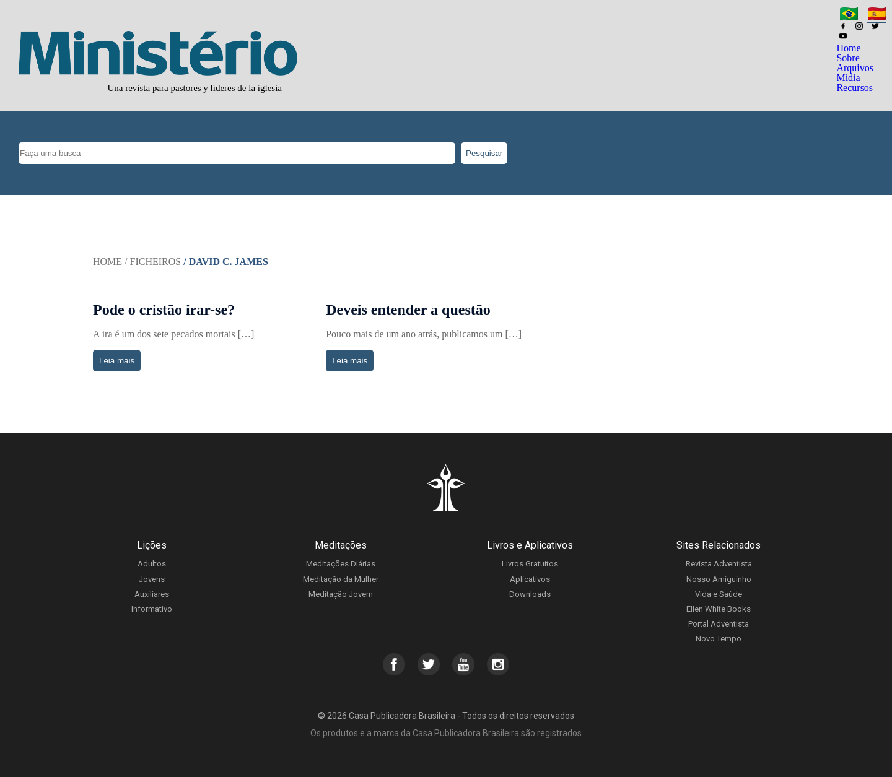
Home (848, 48)
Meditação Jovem (340, 594)
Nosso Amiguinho (718, 579)
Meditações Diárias (340, 563)
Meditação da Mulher (340, 579)
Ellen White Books (718, 609)
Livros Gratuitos (530, 563)
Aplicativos (530, 579)
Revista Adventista (719, 563)
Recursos (854, 87)
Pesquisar (484, 153)
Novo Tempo (718, 638)
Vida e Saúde (718, 594)
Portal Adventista (718, 623)
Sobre (847, 58)
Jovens (152, 579)
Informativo (151, 609)
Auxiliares (151, 594)
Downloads (530, 594)
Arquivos (854, 68)
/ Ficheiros (153, 261)
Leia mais (116, 360)
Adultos (152, 563)
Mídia (848, 77)
